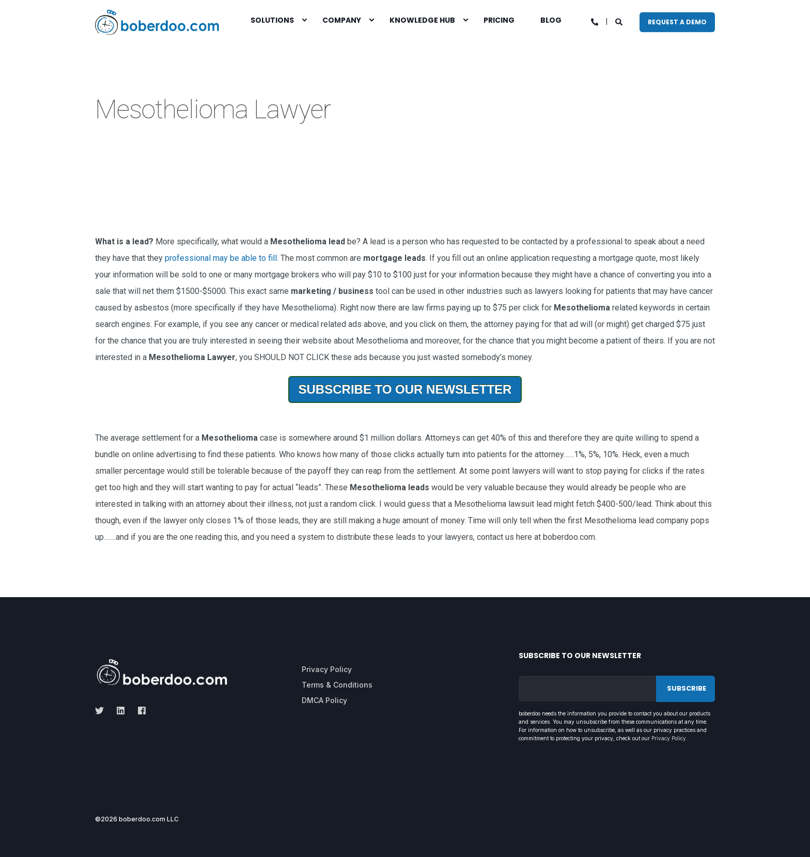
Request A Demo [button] (677, 22)
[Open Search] (619, 21)
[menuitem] (304, 20)
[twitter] (102, 710)
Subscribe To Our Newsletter (405, 389)
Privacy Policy (668, 738)
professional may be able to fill (221, 258)
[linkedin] (120, 710)
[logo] (162, 672)
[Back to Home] (157, 22)
